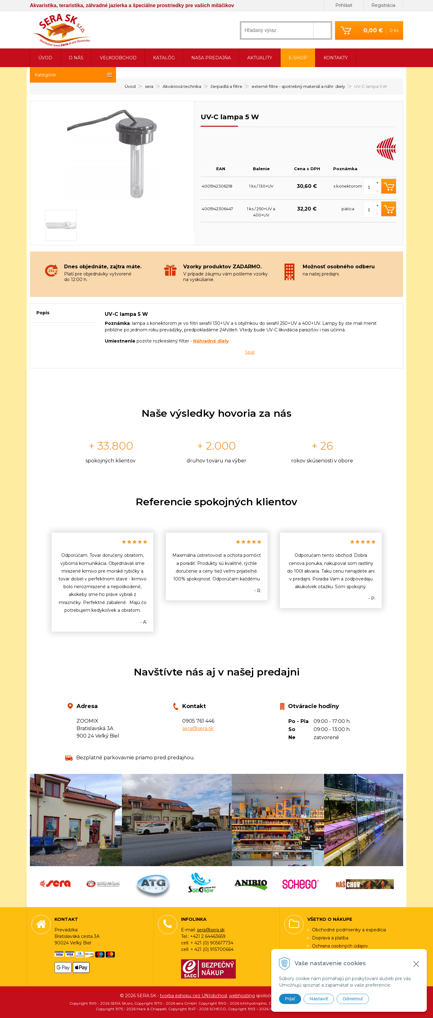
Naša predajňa (211, 58)
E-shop (298, 58)
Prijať (290, 998)
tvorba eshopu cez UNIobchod (193, 995)
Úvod (45, 58)
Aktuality (259, 58)
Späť (250, 352)
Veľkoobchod (118, 58)
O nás (76, 58)
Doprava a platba (330, 938)
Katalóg (164, 58)
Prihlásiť (343, 5)
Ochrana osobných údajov (340, 946)
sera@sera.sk (198, 728)
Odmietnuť (352, 998)
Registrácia (383, 5)
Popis (42, 313)
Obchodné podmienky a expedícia (349, 930)
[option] (102, 582)
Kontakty (336, 58)
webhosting (242, 995)
